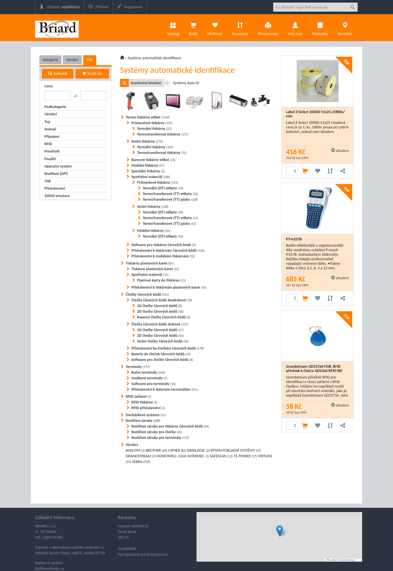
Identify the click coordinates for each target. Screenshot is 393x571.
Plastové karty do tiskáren (161, 280)
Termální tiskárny (154, 128)
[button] (279, 531)
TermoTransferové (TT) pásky (170, 199)
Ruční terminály (148, 372)
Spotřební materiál (150, 176)
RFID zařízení (138, 396)
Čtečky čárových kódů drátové (159, 324)
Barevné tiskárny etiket (153, 159)
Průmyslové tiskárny (151, 122)
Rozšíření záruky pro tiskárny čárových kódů (170, 426)
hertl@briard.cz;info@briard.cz (143, 554)
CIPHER (177, 450)
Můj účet (295, 27)
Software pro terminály (153, 383)
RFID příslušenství (148, 407)
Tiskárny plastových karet (150, 263)
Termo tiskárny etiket (148, 117)
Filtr (90, 59)
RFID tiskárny (144, 402)
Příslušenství (268, 27)
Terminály (138, 366)
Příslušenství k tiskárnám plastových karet (168, 287)
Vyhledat (57, 73)
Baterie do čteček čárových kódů (161, 354)
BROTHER (156, 450)
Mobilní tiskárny (147, 165)
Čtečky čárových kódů (147, 294)
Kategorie (50, 59)
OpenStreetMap (347, 560)
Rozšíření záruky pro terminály (160, 437)
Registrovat (129, 7)
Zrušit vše (92, 73)
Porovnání (240, 27)
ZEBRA (141, 461)
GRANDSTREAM (141, 456)
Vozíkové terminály (149, 378)
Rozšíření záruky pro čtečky (156, 432)
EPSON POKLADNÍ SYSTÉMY (236, 450)
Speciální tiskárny (148, 171)
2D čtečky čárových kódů (160, 311)
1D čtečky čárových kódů (159, 305)
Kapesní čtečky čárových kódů (163, 317)
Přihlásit (98, 7)
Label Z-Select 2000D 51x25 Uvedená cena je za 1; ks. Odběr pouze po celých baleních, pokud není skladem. (317, 127)
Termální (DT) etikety (163, 188)
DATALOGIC (198, 450)
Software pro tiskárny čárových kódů (163, 244)
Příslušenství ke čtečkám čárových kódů (167, 348)
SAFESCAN (221, 456)
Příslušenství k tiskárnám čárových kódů (168, 250)
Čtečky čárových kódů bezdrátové (161, 300)
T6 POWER (245, 456)
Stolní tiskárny (147, 141)
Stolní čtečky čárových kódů (163, 341)
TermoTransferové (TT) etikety (170, 193)
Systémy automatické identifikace (154, 58)
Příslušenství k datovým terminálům (164, 389)
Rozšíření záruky (143, 420)
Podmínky (320, 27)
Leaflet (331, 560)
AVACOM (135, 450)
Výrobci (72, 59)
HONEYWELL (172, 456)
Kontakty (345, 27)
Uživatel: (60, 7)
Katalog (173, 27)
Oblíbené (214, 27)
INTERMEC (198, 456)
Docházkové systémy (146, 415)
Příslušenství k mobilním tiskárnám (163, 256)
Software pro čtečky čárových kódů (162, 359)
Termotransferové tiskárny (162, 134)
